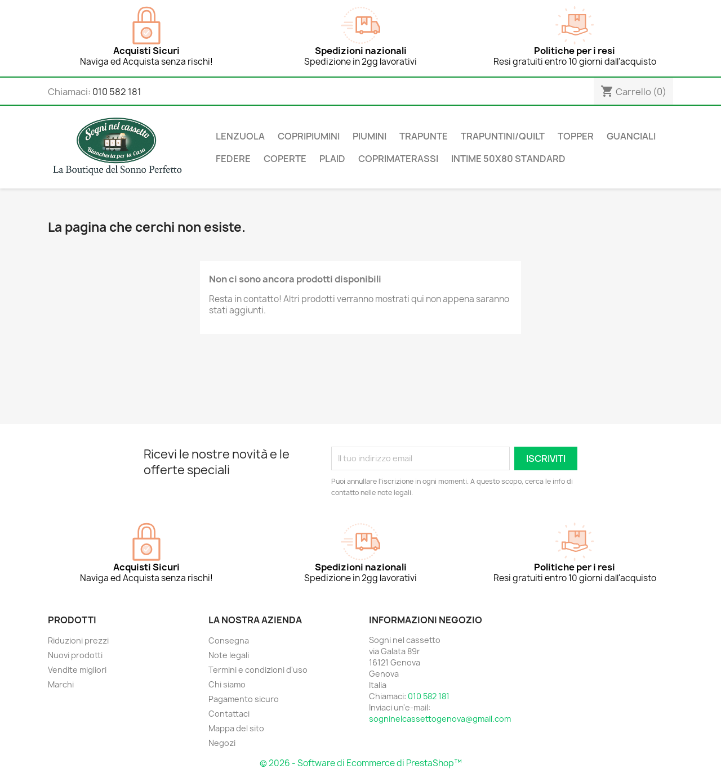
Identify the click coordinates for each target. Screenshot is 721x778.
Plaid (332, 158)
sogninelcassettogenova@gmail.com (440, 718)
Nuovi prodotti (75, 655)
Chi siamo (227, 684)
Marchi (61, 684)
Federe (233, 158)
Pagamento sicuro (243, 699)
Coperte (285, 158)
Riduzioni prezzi (78, 640)
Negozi (221, 742)
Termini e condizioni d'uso (258, 669)
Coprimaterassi (398, 158)
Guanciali (631, 136)
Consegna (228, 640)
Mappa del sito (236, 728)
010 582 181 (116, 92)
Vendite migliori (77, 669)
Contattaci (229, 713)
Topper (576, 136)
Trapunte (423, 136)
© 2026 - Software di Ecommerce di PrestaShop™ (361, 763)
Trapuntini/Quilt (503, 136)
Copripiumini (309, 136)
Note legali (228, 655)
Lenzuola (240, 136)
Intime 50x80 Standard (508, 158)
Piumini (369, 136)
